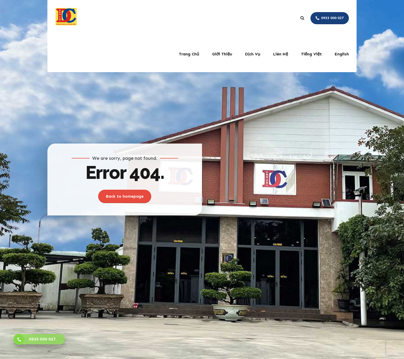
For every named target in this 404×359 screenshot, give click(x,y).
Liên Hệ (280, 54)
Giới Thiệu (222, 54)
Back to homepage (125, 196)
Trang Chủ (189, 54)
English (342, 54)
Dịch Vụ (252, 54)
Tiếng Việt (311, 54)
